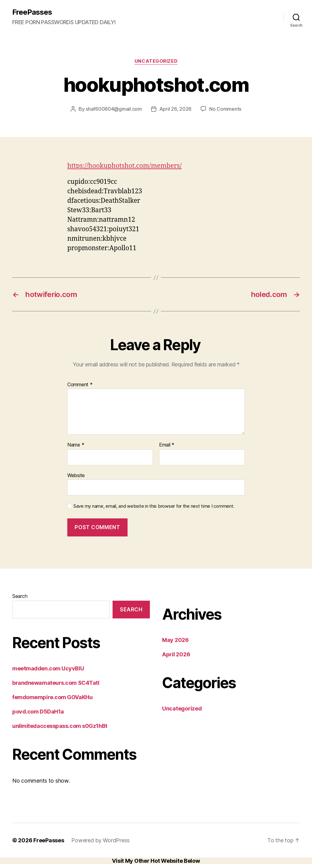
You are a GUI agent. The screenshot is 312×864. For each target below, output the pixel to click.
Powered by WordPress (100, 840)
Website (76, 475)
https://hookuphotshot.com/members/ (124, 166)
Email (166, 445)
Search (19, 596)
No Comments (225, 109)
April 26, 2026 (175, 109)
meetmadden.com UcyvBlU (48, 668)
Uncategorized (156, 61)
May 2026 (175, 640)
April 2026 (176, 654)
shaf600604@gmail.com (114, 109)
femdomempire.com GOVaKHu (52, 697)
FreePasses (32, 12)
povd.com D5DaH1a (38, 711)
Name (75, 445)
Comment (80, 385)
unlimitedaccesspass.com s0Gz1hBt (59, 726)
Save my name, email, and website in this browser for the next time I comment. (153, 506)
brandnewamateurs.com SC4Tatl (55, 683)
